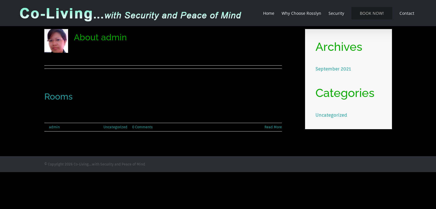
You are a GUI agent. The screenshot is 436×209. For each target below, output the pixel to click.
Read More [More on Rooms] (273, 127)
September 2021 (333, 69)
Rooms (58, 96)
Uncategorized (115, 127)
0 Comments (142, 127)
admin (54, 127)
